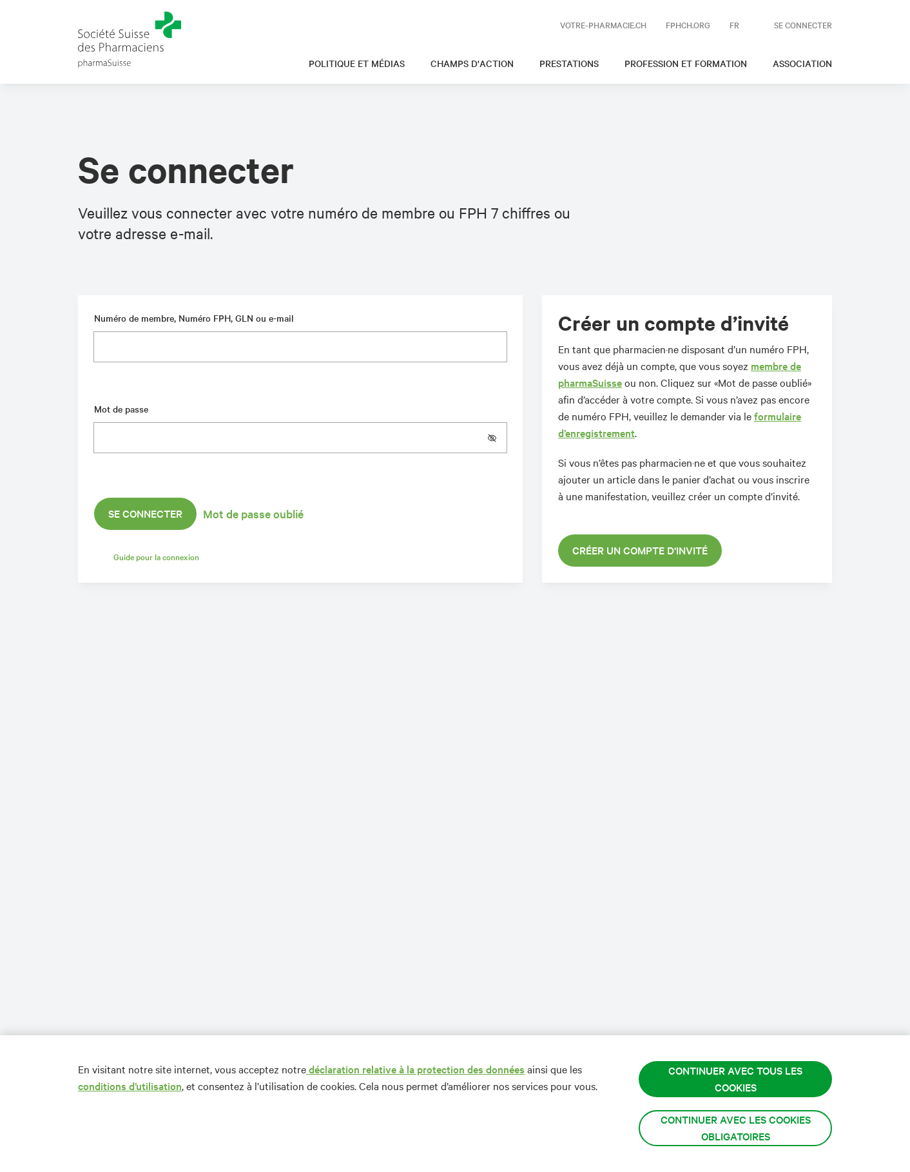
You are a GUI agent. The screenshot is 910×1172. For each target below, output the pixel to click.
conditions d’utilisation (130, 1086)
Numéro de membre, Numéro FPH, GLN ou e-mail (194, 318)
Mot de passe (121, 409)
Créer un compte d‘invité (640, 550)
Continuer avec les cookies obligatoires (736, 1128)
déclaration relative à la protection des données (415, 1069)
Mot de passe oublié (253, 514)
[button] (497, 438)
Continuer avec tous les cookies (735, 1079)
